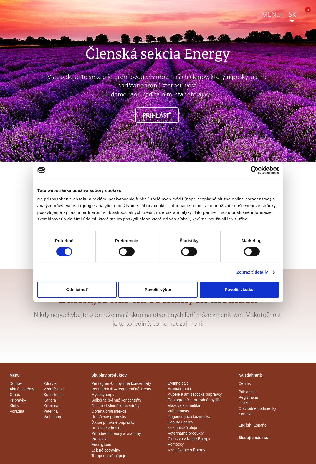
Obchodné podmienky (257, 408)
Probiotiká (100, 439)
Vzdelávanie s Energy (186, 450)
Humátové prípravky (109, 417)
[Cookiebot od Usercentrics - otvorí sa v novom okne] (254, 170)
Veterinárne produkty (186, 433)
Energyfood (102, 444)
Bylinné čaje (178, 383)
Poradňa (17, 411)
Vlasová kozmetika (184, 405)
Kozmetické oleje (182, 427)
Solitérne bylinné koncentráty (116, 400)
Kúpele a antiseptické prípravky (195, 394)
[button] (271, 15)
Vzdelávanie (54, 389)
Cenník (245, 383)
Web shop (52, 417)
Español (260, 425)
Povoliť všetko (239, 289)
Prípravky (18, 400)
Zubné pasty (178, 411)
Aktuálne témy (22, 389)
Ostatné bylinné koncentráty (116, 405)
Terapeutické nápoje (109, 455)
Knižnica (51, 405)
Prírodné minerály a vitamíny (116, 433)
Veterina (51, 411)
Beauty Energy (180, 422)
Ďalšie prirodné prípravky (113, 422)
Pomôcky (176, 444)
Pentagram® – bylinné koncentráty (121, 383)
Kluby (14, 405)
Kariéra (50, 400)
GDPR (244, 403)
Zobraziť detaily (252, 272)
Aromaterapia (179, 389)
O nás (15, 394)
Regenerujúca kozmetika (189, 416)
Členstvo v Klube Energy (189, 439)
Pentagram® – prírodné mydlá (194, 400)
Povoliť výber (158, 289)
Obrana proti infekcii (109, 411)
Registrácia (248, 397)
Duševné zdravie (106, 428)
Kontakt (245, 414)
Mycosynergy (103, 394)
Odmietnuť (76, 289)
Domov (16, 383)
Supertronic (54, 394)
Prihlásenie (248, 392)
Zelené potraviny (106, 450)
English (245, 425)
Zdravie (50, 383)
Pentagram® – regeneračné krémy (121, 389)
